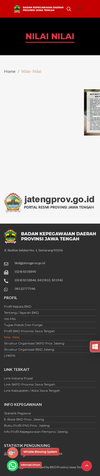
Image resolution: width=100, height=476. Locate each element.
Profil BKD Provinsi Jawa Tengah (29, 331)
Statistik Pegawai (17, 413)
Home (9, 71)
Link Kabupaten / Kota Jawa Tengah (32, 390)
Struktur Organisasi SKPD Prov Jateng (34, 343)
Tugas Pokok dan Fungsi (23, 325)
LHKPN (9, 356)
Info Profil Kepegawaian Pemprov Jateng (36, 432)
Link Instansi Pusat (18, 378)
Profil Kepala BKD (17, 306)
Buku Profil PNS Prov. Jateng (27, 425)
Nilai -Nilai (11, 337)
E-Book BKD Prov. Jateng (24, 419)
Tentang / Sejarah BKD (21, 313)
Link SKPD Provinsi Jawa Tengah (29, 384)
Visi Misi (10, 319)
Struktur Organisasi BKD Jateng (29, 349)
